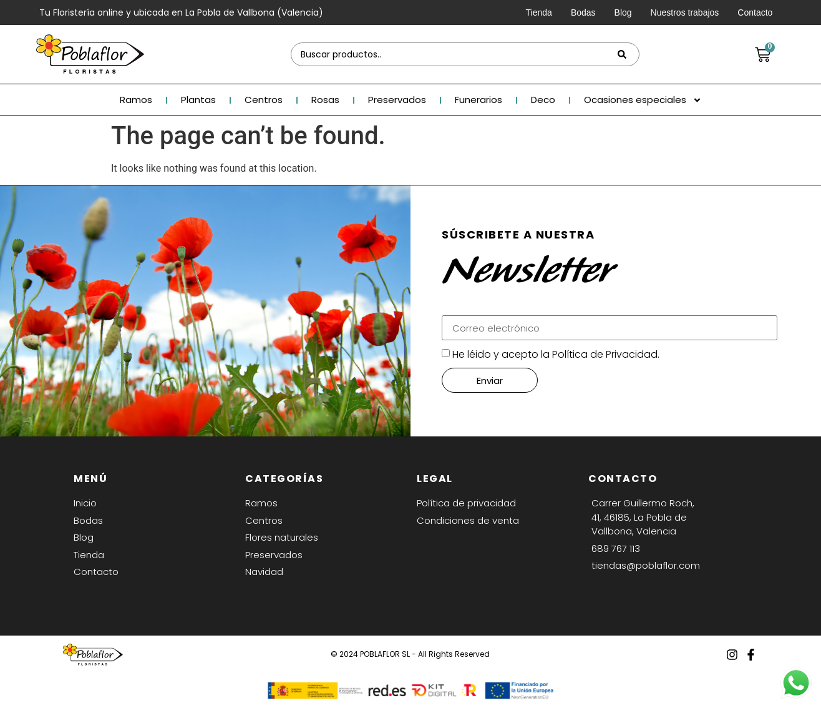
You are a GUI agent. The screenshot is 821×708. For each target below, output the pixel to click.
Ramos (136, 100)
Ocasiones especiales (643, 100)
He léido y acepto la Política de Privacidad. (555, 354)
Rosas (325, 100)
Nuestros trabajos (685, 12)
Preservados (397, 100)
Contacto (754, 12)
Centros (264, 100)
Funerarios (478, 100)
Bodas (583, 12)
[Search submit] (622, 54)
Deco (543, 100)
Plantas (198, 100)
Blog (623, 12)
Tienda (539, 12)
